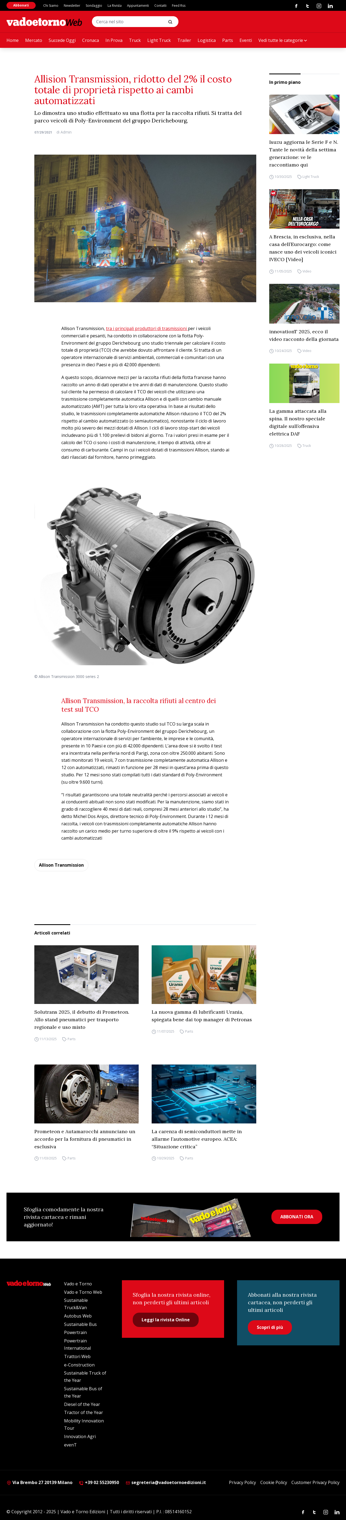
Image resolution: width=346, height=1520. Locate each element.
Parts (227, 40)
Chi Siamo (50, 5)
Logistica (207, 40)
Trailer (184, 40)
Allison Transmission (61, 865)
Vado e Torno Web (83, 1292)
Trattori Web (77, 1356)
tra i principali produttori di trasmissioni (147, 328)
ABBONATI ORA (296, 1217)
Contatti (160, 5)
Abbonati (21, 5)
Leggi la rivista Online (166, 1320)
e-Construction (79, 1365)
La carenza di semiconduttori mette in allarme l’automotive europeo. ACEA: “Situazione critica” (197, 1139)
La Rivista (115, 5)
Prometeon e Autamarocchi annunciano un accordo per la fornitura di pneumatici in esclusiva (84, 1139)
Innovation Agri (80, 1436)
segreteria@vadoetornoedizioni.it (165, 1482)
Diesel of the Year (82, 1404)
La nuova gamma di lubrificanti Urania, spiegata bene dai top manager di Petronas (202, 1016)
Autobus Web (78, 1316)
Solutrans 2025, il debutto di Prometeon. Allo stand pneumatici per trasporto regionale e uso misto (81, 1019)
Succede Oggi (62, 40)
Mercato (33, 40)
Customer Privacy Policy (315, 1482)
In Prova (113, 40)
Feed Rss (178, 5)
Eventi (245, 40)
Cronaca (90, 40)
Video (306, 271)
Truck (135, 40)
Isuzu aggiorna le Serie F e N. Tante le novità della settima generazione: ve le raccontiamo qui (303, 153)
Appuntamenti (138, 5)
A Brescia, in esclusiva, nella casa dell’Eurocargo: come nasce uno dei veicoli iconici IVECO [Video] (303, 248)
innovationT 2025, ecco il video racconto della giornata (304, 335)
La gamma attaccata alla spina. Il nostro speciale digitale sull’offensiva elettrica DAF (298, 422)
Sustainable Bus (80, 1324)
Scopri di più (270, 1327)
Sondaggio (94, 5)
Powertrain (75, 1332)
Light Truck (159, 40)
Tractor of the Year (83, 1412)
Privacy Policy (242, 1482)
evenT (70, 1445)
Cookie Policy (273, 1482)
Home (12, 40)
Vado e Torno (78, 1284)
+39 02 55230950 (99, 1482)
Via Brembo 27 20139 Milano (39, 1482)
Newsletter (72, 5)
